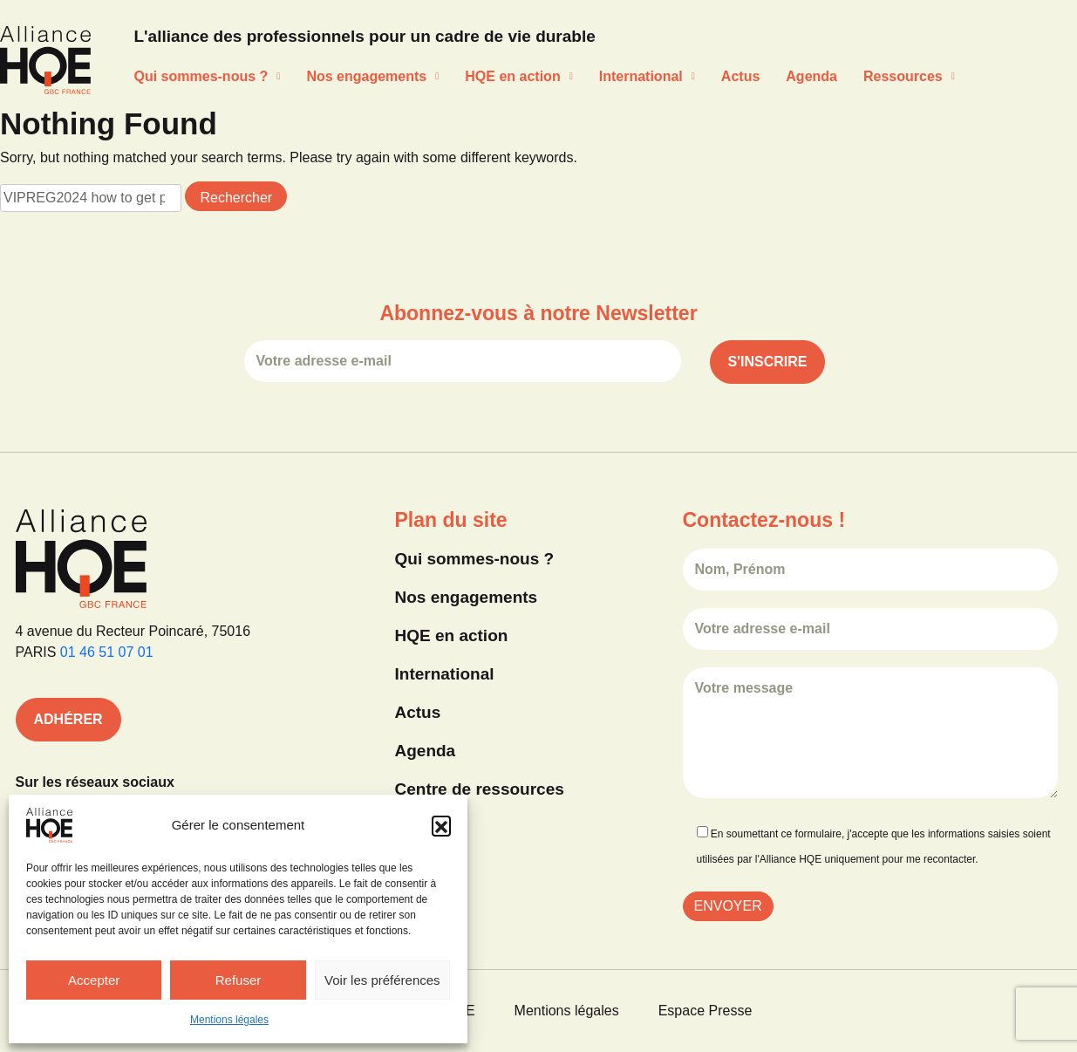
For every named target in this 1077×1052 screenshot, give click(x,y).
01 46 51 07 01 (106, 652)
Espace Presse (705, 1010)
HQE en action (518, 76)
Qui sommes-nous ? (207, 76)
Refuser (238, 980)
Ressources (909, 76)
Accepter (93, 980)
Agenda (811, 76)
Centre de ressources (479, 789)
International (647, 76)
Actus (740, 76)
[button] (441, 825)
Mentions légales (229, 1020)
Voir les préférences (382, 980)
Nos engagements (372, 76)
